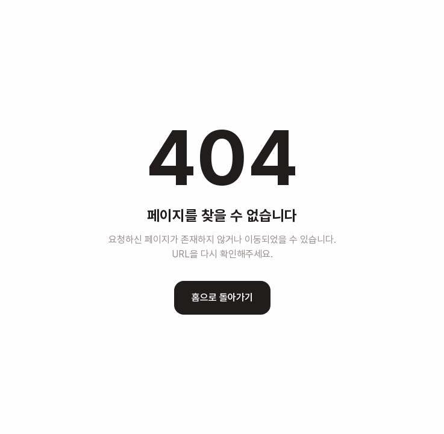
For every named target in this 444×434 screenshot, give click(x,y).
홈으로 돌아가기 (222, 297)
